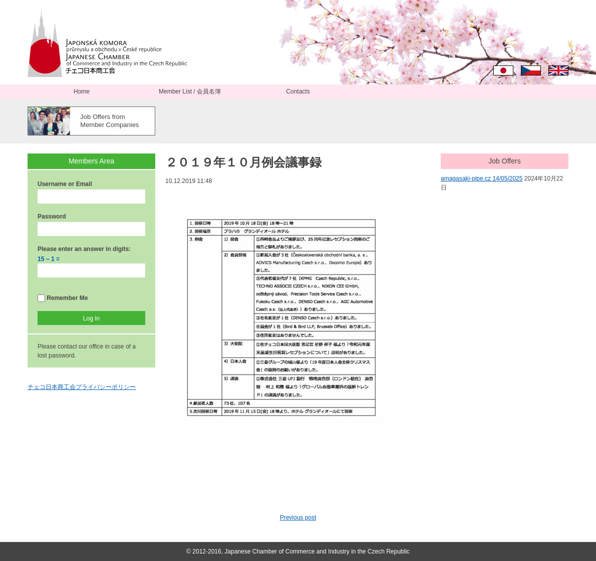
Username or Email (65, 184)
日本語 (503, 71)
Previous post (298, 517)
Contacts (298, 91)
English (558, 71)
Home (82, 91)
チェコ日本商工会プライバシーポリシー (82, 387)
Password (52, 216)
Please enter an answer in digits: (84, 249)
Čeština (531, 71)
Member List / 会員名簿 (190, 91)
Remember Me (63, 298)
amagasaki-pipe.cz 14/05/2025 (481, 178)
